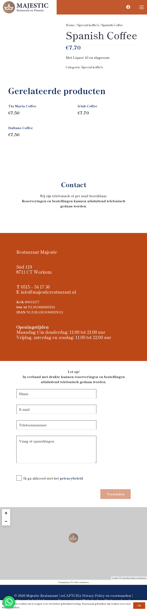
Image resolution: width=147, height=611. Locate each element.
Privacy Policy (93, 595)
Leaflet (115, 578)
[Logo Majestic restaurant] (26, 7)
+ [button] (6, 513)
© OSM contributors (80, 582)
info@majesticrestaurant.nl (48, 292)
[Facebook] (128, 7)
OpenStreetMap (128, 578)
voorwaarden (120, 595)
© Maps (64, 582)
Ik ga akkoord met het (41, 478)
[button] (141, 7)
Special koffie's (88, 25)
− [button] (6, 521)
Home (70, 25)
